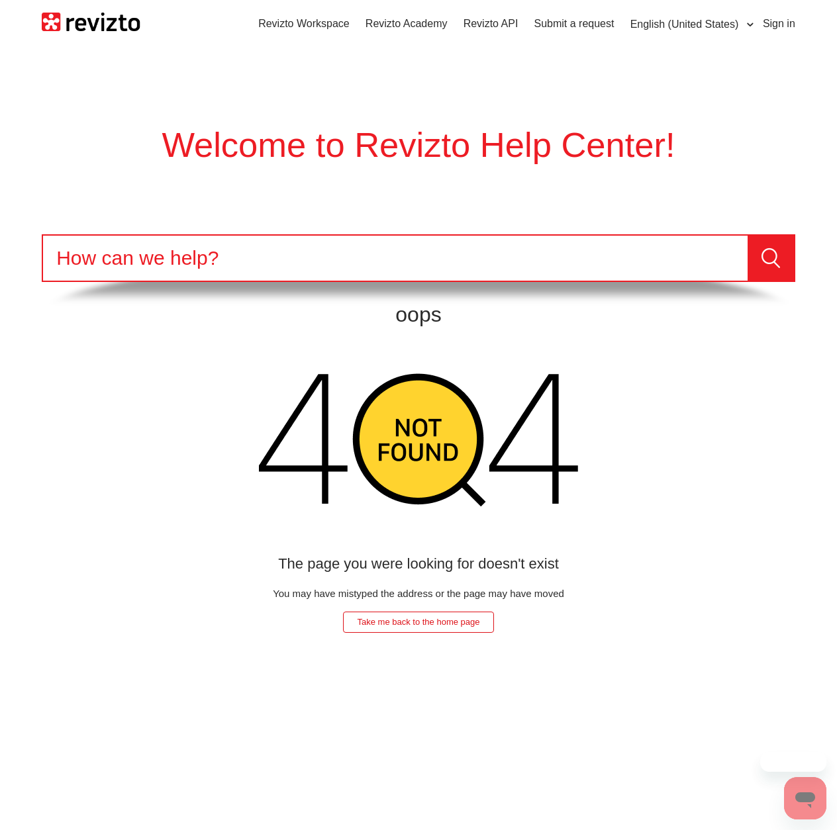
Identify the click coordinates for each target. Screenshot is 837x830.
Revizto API (491, 23)
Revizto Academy (407, 23)
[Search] (395, 258)
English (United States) (686, 24)
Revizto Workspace (304, 23)
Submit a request (574, 23)
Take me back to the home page (418, 622)
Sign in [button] (779, 23)
